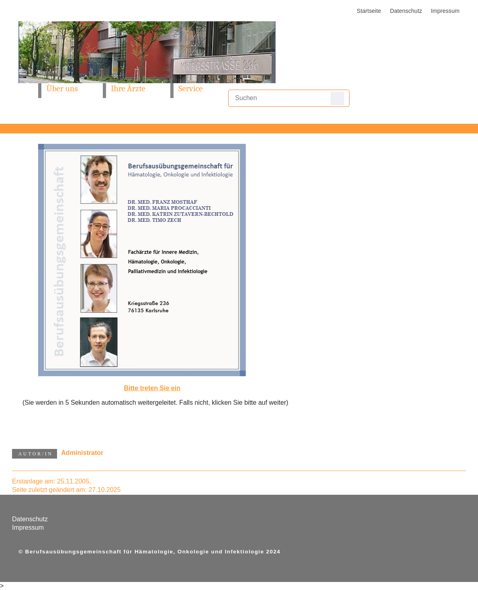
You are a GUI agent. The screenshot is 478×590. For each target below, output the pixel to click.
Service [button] (190, 88)
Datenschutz (406, 11)
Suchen (337, 98)
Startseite (369, 11)
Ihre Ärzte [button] (128, 88)
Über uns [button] (62, 88)
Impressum (445, 11)
